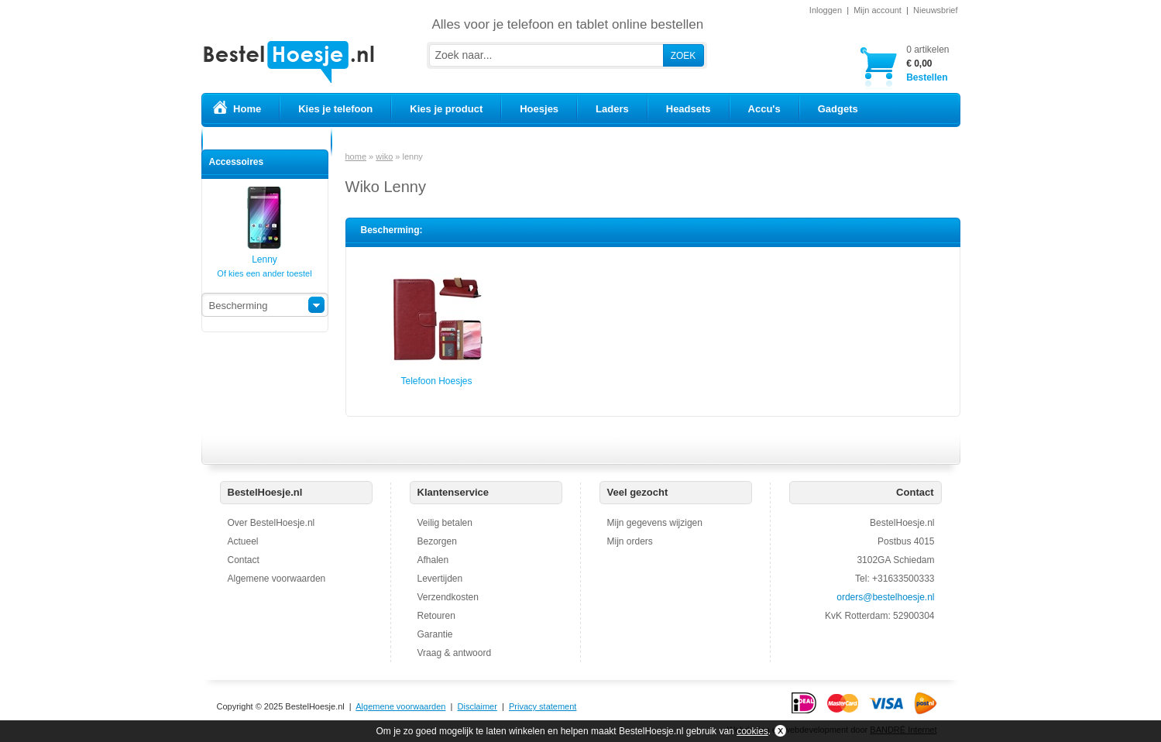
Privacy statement (542, 706)
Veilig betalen (444, 522)
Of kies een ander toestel (264, 273)
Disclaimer (477, 706)
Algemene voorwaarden (277, 578)
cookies (752, 731)
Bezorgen (437, 541)
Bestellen (927, 63)
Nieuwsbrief (935, 10)
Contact (243, 560)
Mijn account (878, 10)
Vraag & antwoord (454, 653)
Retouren (436, 615)
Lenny (264, 254)
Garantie (435, 634)
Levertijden (440, 578)
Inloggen (825, 10)
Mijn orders (630, 541)
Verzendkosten (448, 597)
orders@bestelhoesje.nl (885, 597)
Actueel (243, 541)
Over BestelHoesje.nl (271, 522)
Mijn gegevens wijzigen (654, 522)
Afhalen (433, 560)
